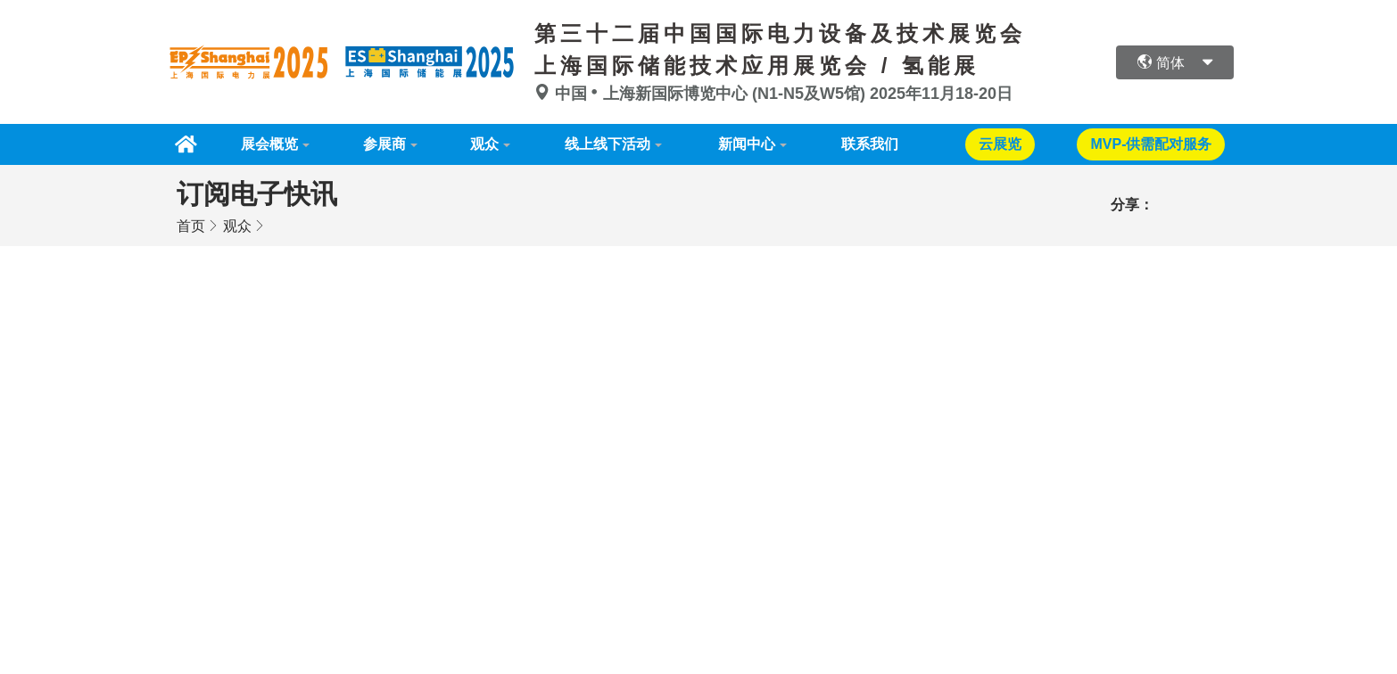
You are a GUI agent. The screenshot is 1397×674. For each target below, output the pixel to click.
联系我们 (869, 144)
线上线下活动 (607, 144)
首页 (191, 226)
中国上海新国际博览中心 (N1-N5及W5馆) (702, 94)
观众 (484, 144)
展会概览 (269, 144)
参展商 (384, 144)
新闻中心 (746, 144)
